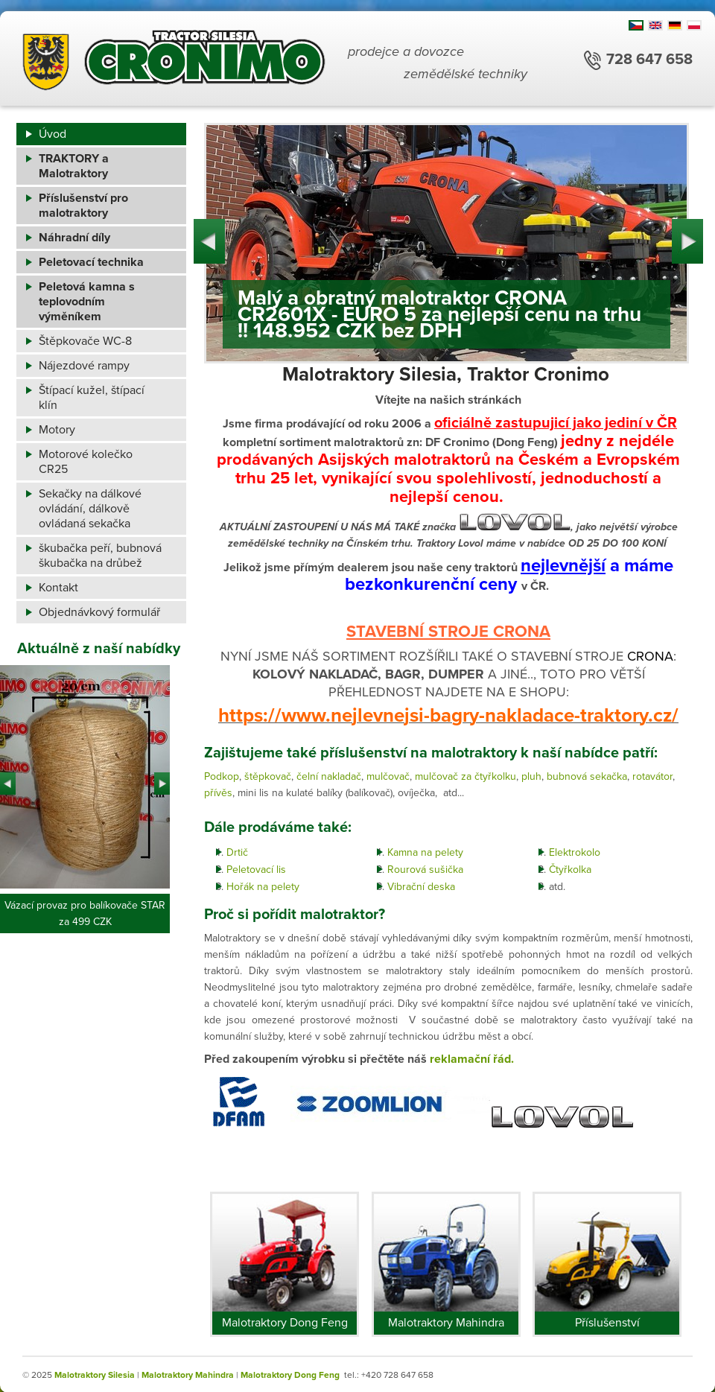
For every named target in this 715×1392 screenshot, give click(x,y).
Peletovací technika (91, 262)
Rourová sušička (425, 869)
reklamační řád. (472, 1059)
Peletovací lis (256, 869)
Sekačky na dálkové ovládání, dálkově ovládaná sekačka (90, 508)
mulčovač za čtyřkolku (465, 776)
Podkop (221, 776)
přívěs (218, 792)
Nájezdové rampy (84, 365)
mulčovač (388, 776)
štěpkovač (267, 776)
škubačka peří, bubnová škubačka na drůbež (100, 556)
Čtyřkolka (570, 869)
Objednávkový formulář (99, 612)
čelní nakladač (328, 776)
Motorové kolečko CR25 (86, 462)
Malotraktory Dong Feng (285, 1322)
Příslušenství (607, 1322)
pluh (531, 776)
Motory (57, 429)
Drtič (237, 852)
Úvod (52, 134)
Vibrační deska (421, 886)
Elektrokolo (574, 852)
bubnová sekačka (587, 776)
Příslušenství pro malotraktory (83, 205)
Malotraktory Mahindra (446, 1322)
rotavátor (652, 776)
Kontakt (58, 587)
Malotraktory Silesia (94, 1375)
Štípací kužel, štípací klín (91, 398)
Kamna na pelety (425, 852)
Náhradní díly (74, 237)
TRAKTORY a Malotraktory (74, 166)
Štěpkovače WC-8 (85, 341)
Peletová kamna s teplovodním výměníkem (87, 301)
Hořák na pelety (262, 886)
